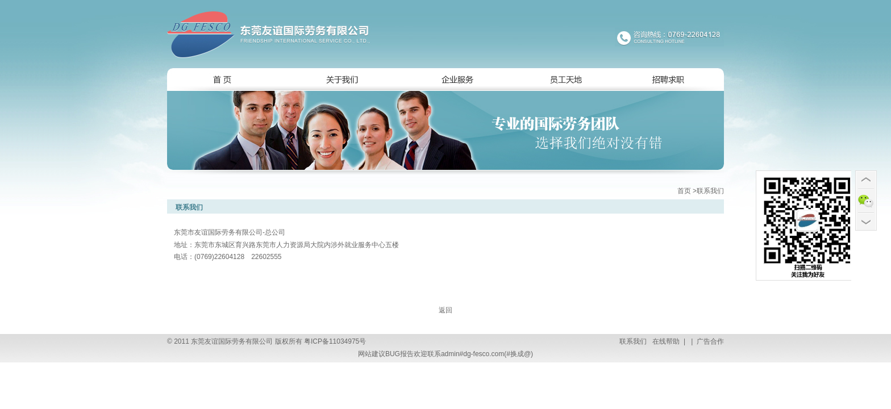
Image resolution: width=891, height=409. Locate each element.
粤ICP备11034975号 (335, 341)
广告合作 (709, 341)
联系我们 (633, 341)
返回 (445, 310)
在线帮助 (665, 341)
